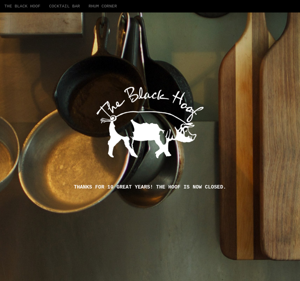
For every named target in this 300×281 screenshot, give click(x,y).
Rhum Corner (103, 6)
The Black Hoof (22, 6)
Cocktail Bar (64, 6)
